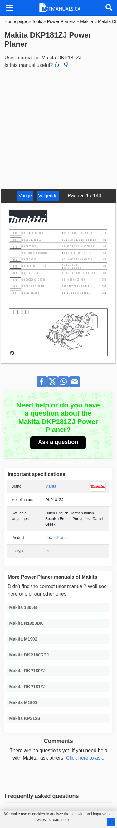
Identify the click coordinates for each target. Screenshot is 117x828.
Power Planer (56, 538)
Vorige (25, 195)
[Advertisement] (58, 128)
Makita (50, 486)
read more (60, 819)
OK (111, 822)
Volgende (48, 195)
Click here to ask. (85, 758)
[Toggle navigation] (9, 7)
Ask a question (58, 442)
